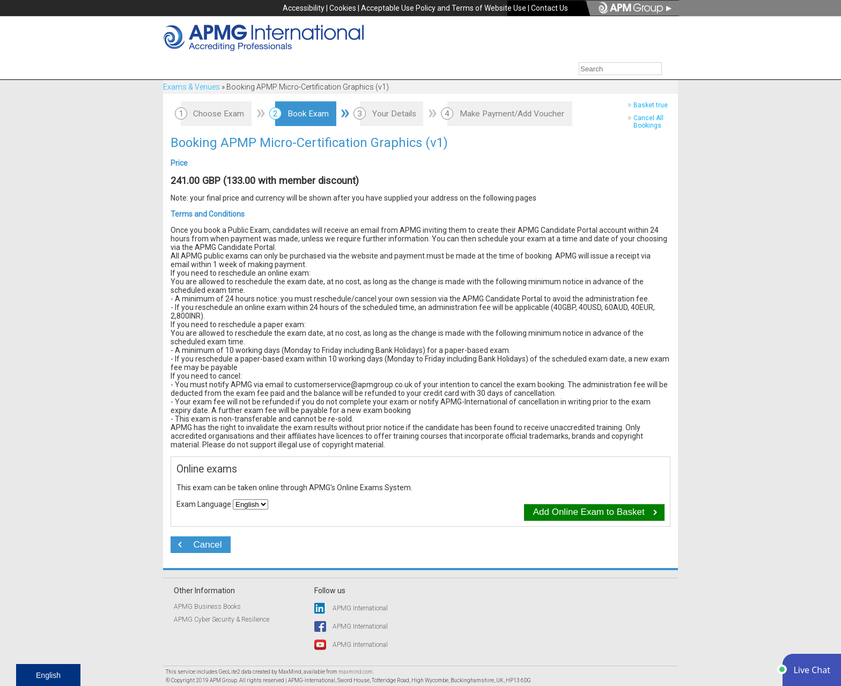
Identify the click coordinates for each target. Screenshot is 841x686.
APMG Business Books (207, 606)
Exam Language (203, 504)
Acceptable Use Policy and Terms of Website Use (443, 8)
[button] (812, 670)
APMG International (360, 608)
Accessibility (303, 8)
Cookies (342, 8)
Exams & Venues (191, 87)
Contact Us (549, 8)
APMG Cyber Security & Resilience (221, 619)
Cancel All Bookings (648, 121)
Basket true (650, 105)
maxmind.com (355, 672)
